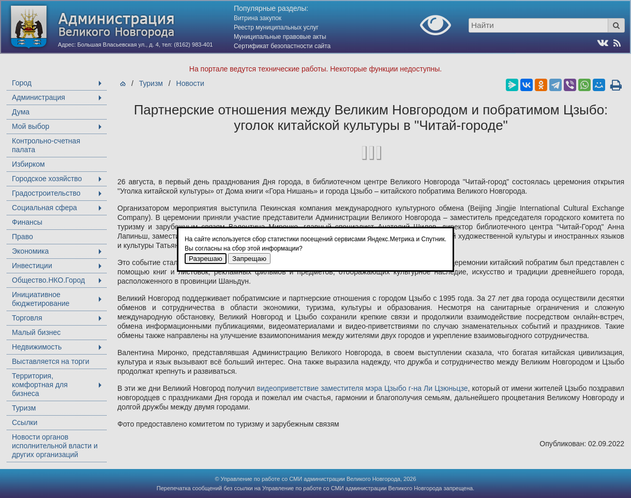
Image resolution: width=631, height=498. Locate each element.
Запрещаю (249, 258)
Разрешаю (205, 258)
